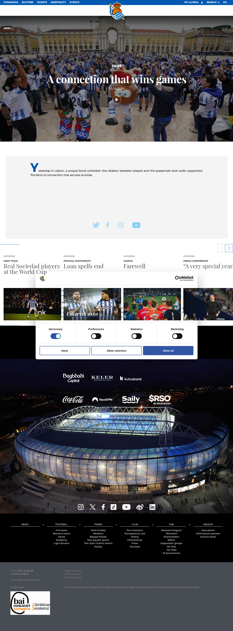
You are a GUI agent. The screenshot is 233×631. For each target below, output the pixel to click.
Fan (171, 524)
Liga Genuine (61, 543)
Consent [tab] (62, 290)
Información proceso (208, 534)
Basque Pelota (98, 537)
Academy (61, 540)
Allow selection (116, 350)
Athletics (98, 534)
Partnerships (134, 540)
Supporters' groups (171, 543)
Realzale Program (171, 530)
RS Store (27, 2)
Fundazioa (11, 2)
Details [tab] (116, 290)
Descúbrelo (208, 530)
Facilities (135, 547)
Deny (65, 350)
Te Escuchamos (171, 553)
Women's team (62, 534)
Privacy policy (72, 574)
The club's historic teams (98, 543)
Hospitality (58, 2)
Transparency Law (134, 534)
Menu (9, 28)
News (25, 524)
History (98, 547)
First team (61, 530)
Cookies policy (72, 577)
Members (171, 534)
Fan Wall (171, 550)
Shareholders (171, 537)
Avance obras (208, 537)
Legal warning (72, 571)
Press (135, 543)
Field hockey (98, 530)
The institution (134, 530)
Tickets (42, 2)
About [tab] (171, 290)
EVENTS (74, 2)
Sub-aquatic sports (98, 540)
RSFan (171, 540)
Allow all (168, 350)
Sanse (61, 537)
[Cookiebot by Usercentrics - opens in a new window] (177, 278)
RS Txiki (171, 547)
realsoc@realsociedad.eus (25, 580)
